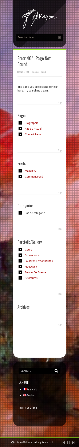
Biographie (31, 123)
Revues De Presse (35, 272)
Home (20, 72)
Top (60, 102)
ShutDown (12, 442)
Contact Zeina (33, 134)
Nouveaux (31, 266)
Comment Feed (34, 176)
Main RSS (30, 170)
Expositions (32, 255)
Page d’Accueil (33, 128)
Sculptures (31, 278)
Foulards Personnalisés (39, 261)
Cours (28, 249)
